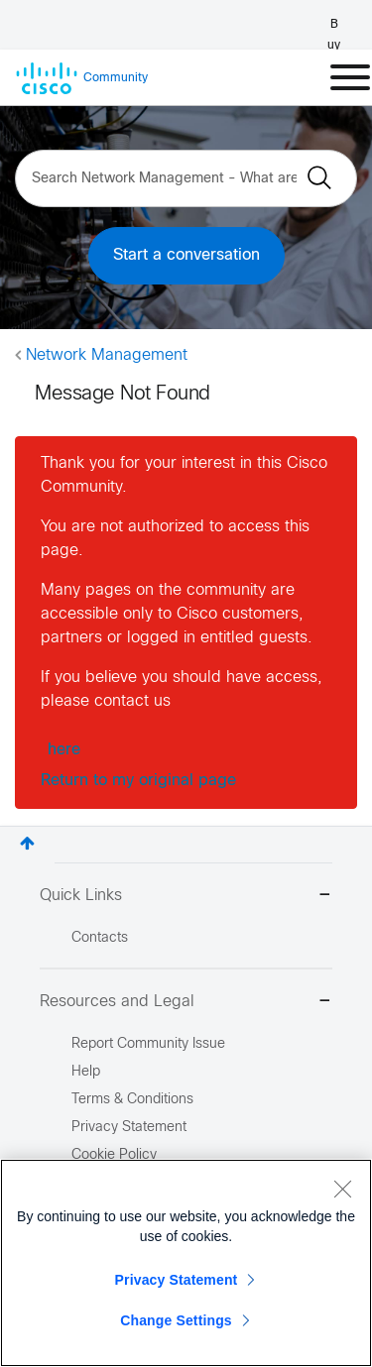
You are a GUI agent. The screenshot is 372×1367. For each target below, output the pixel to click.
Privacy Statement (176, 1280)
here (64, 749)
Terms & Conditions (132, 1099)
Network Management (106, 355)
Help (85, 1072)
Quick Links (186, 896)
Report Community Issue (148, 1044)
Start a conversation (186, 255)
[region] (186, 1263)
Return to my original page (138, 780)
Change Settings (176, 1320)
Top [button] (27, 843)
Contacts (99, 938)
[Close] (342, 1188)
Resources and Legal (186, 1002)
